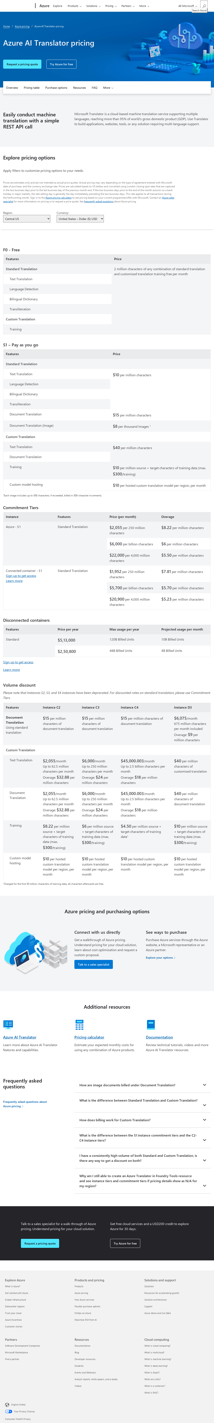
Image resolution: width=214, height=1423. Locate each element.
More (142, 6)
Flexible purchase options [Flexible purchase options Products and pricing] (87, 1306)
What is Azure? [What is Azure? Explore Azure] (12, 1286)
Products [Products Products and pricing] (79, 1286)
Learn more (14, 580)
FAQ (94, 88)
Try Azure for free (61, 64)
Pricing (109, 6)
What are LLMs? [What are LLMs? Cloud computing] (152, 1379)
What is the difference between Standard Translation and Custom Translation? (138, 1100)
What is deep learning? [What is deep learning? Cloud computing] (156, 1365)
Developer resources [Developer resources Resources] (85, 1359)
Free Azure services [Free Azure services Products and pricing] (84, 1299)
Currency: (63, 213)
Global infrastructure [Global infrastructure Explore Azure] (15, 1299)
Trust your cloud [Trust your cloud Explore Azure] (13, 1313)
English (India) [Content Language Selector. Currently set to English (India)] (18, 1404)
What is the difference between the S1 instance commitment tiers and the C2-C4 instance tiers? (138, 1137)
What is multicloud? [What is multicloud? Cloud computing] (154, 1352)
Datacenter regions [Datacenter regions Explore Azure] (15, 1306)
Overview (12, 88)
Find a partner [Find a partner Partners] (12, 1359)
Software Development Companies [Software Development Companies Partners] (22, 1345)
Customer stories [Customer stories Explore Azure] (13, 1326)
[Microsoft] (19, 6)
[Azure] (44, 6)
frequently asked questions (98, 201)
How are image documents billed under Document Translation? (127, 1085)
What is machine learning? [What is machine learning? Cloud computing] (157, 1359)
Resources (79, 88)
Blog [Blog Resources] (77, 1352)
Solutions (91, 6)
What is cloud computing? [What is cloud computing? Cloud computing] (157, 1345)
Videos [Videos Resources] (78, 1385)
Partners (126, 6)
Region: (8, 213)
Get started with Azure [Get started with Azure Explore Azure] (16, 1293)
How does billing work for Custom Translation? (114, 1120)
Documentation (159, 1037)
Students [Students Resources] (79, 1365)
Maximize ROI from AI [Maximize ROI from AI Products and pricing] (86, 1319)
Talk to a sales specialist (93, 964)
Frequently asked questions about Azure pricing (25, 1104)
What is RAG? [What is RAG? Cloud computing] (151, 1392)
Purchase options (56, 88)
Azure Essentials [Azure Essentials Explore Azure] (13, 1319)
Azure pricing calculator (59, 197)
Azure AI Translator (19, 1037)
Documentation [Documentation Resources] (82, 1345)
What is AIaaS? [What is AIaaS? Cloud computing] (152, 1372)
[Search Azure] (204, 5)
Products (73, 6)
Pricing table (31, 88)
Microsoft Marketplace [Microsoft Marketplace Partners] (16, 1352)
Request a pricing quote (22, 64)
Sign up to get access (21, 575)
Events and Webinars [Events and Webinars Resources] (85, 1372)
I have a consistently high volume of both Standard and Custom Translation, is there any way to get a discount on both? (138, 1158)
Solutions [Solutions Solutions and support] (149, 1286)
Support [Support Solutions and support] (148, 1306)
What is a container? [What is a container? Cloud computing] (154, 1385)
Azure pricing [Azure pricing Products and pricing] (81, 1293)
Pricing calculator (89, 1037)
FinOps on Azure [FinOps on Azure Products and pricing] (83, 1313)
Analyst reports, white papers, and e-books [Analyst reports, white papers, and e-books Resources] (96, 1379)
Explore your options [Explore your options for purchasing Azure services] (159, 957)
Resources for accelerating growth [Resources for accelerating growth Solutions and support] (161, 1293)
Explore (57, 6)
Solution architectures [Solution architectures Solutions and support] (155, 1299)
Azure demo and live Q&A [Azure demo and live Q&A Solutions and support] (157, 1313)
